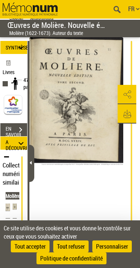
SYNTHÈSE (16, 47)
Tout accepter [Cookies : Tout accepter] (30, 246)
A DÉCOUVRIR (16, 143)
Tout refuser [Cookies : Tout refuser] (71, 246)
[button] (127, 94)
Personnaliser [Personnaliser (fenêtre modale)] (112, 246)
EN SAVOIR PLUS (16, 131)
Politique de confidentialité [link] (71, 258)
